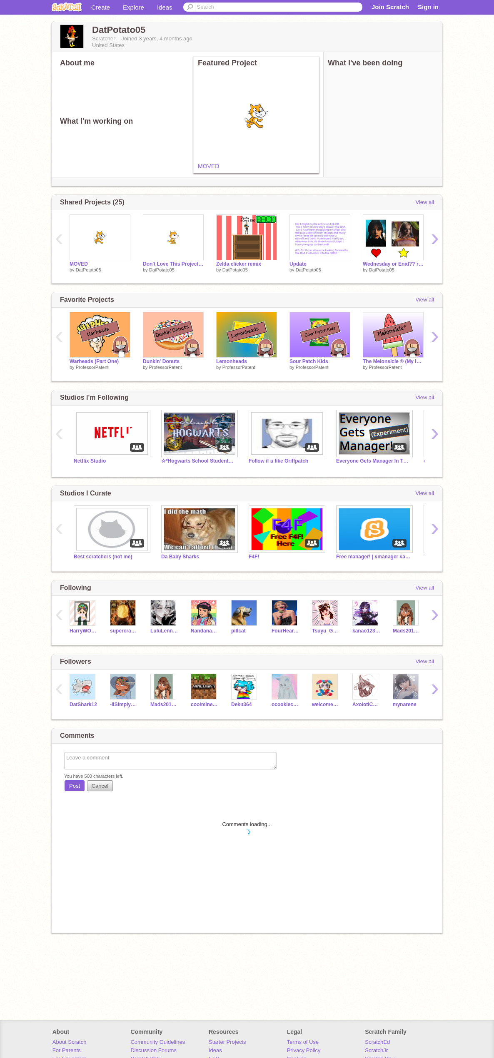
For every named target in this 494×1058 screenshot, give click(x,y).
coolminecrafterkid (205, 704)
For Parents (66, 1050)
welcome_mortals (326, 704)
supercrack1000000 (124, 631)
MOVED (208, 166)
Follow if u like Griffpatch (278, 461)
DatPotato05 (88, 269)
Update (298, 264)
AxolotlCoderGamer (366, 704)
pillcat (238, 631)
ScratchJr (376, 1050)
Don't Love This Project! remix (173, 264)
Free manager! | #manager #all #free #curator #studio (373, 557)
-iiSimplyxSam (124, 704)
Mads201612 (407, 631)
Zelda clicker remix (238, 264)
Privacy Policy (304, 1050)
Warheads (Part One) (94, 361)
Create (100, 7)
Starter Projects (227, 1042)
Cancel (100, 786)
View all (424, 202)
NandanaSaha (205, 631)
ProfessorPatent (92, 367)
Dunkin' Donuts (161, 361)
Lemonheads (231, 361)
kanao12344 (366, 631)
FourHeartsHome (285, 631)
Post (74, 786)
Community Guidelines (157, 1042)
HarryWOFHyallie (83, 631)
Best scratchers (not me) (103, 557)
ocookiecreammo (285, 704)
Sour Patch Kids (308, 361)
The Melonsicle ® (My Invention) (393, 361)
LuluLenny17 (164, 631)
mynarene (405, 704)
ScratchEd (377, 1042)
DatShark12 (83, 704)
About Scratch (69, 1042)
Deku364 (241, 704)
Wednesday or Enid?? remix (393, 264)
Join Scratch (390, 6)
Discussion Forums (153, 1050)
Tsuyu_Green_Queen (326, 631)
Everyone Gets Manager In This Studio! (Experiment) (373, 461)
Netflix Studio (90, 461)
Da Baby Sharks (180, 557)
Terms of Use (303, 1042)
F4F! (254, 557)
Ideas (164, 7)
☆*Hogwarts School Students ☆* (198, 461)
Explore (133, 7)
